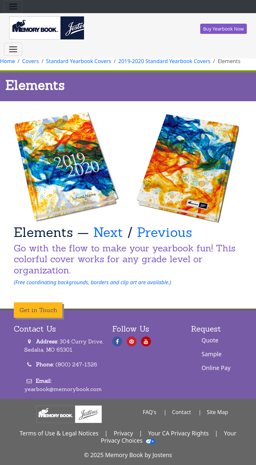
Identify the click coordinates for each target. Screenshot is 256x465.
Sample (212, 354)
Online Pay (216, 368)
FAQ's (149, 412)
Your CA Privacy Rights (178, 433)
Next (108, 232)
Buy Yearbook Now (223, 29)
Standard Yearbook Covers (78, 61)
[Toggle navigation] (13, 6)
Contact (181, 412)
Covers (30, 61)
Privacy (123, 433)
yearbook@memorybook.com (63, 389)
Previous (164, 232)
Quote (210, 340)
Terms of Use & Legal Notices (59, 433)
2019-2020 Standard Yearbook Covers (164, 61)
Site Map (217, 412)
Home (7, 61)
